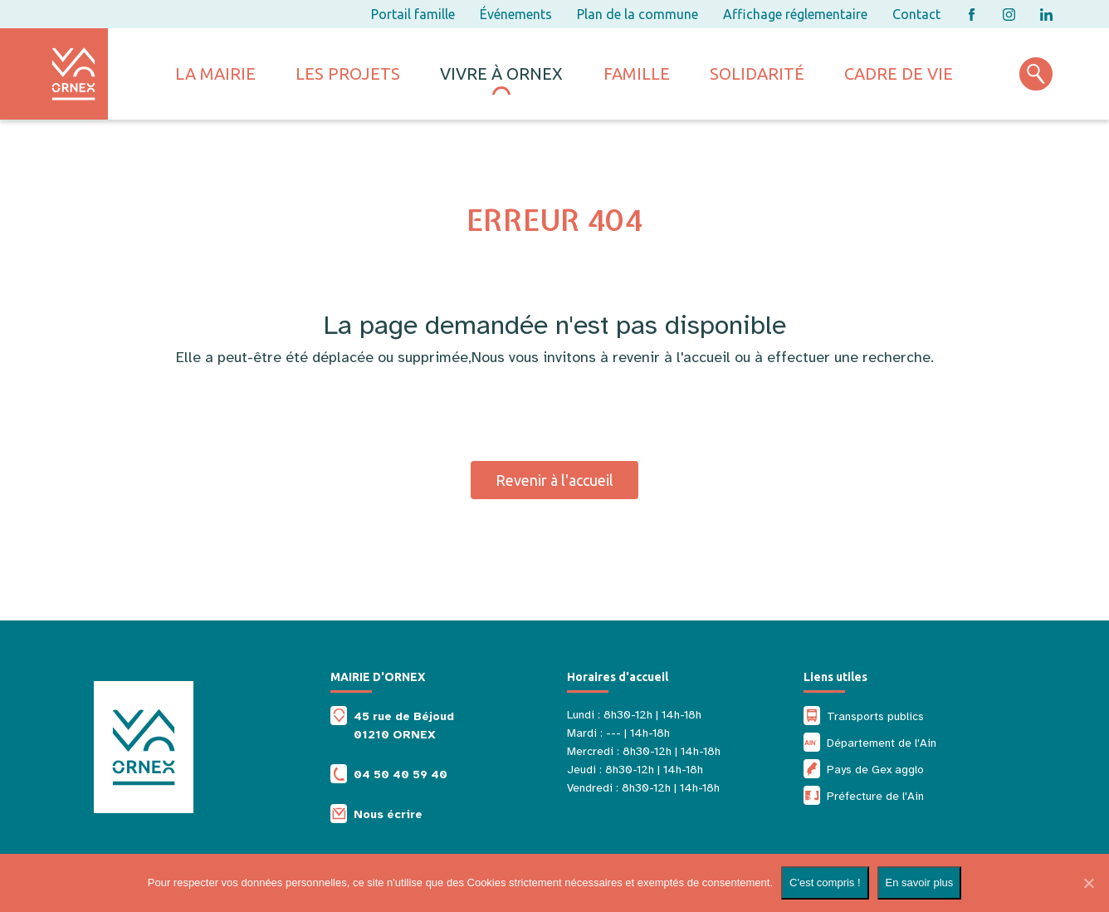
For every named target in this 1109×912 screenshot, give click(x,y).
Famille (636, 73)
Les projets (348, 73)
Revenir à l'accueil (554, 480)
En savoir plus (920, 882)
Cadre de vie (898, 73)
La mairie (215, 73)
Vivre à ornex (501, 73)
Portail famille (413, 14)
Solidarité (757, 73)
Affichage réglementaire (795, 14)
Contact (916, 14)
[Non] (1088, 883)
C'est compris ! (825, 882)
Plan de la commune (637, 14)
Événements (516, 14)
